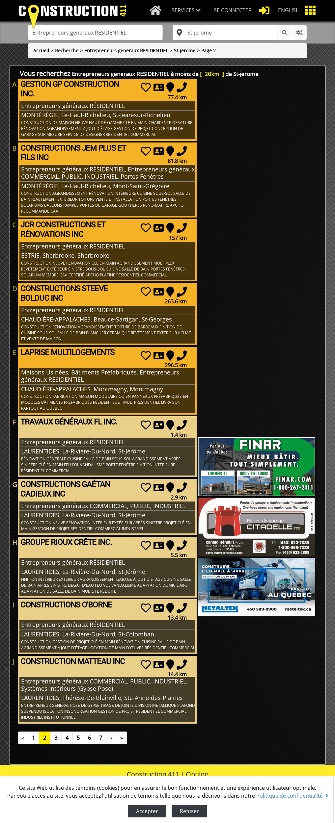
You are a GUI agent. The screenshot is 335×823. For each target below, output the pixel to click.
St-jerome (184, 50)
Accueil (41, 50)
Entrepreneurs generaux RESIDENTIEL (126, 50)
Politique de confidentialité (292, 795)
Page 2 (208, 50)
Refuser (189, 811)
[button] (187, 10)
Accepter (147, 811)
